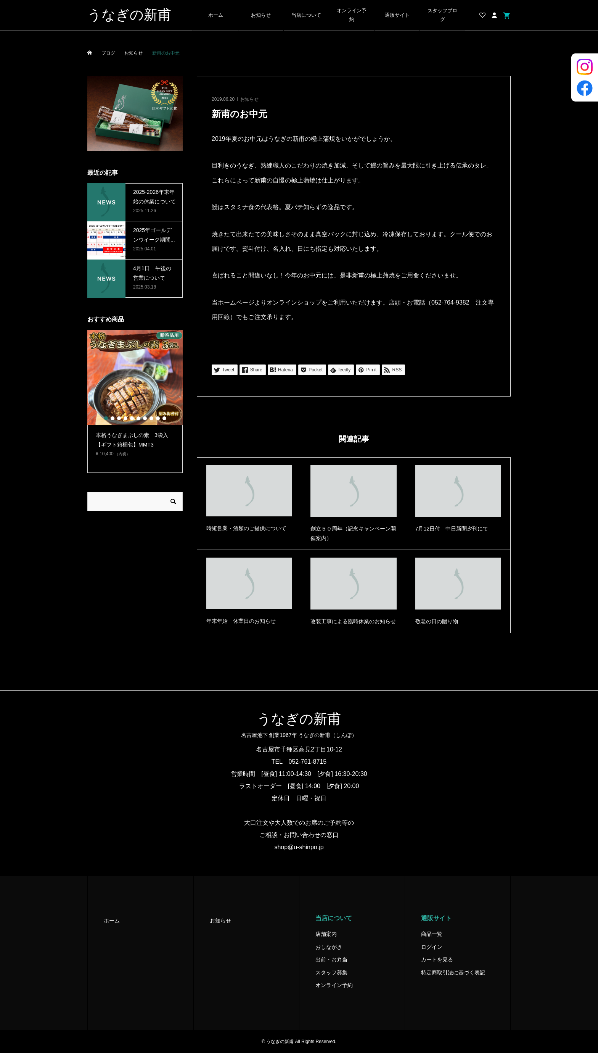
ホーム (215, 15)
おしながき (328, 947)
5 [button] (131, 418)
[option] (135, 396)
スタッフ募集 (331, 972)
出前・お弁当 (331, 959)
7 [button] (144, 418)
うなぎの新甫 (129, 15)
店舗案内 (326, 934)
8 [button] (151, 418)
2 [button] (112, 418)
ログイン (431, 947)
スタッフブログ (442, 15)
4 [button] (125, 418)
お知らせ (261, 15)
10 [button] (164, 418)
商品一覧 (431, 934)
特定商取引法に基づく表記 (453, 972)
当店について (306, 15)
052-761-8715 (308, 761)
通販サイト (397, 15)
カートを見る (437, 959)
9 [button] (157, 418)
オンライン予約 (352, 15)
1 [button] (106, 418)
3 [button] (119, 418)
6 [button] (138, 418)
